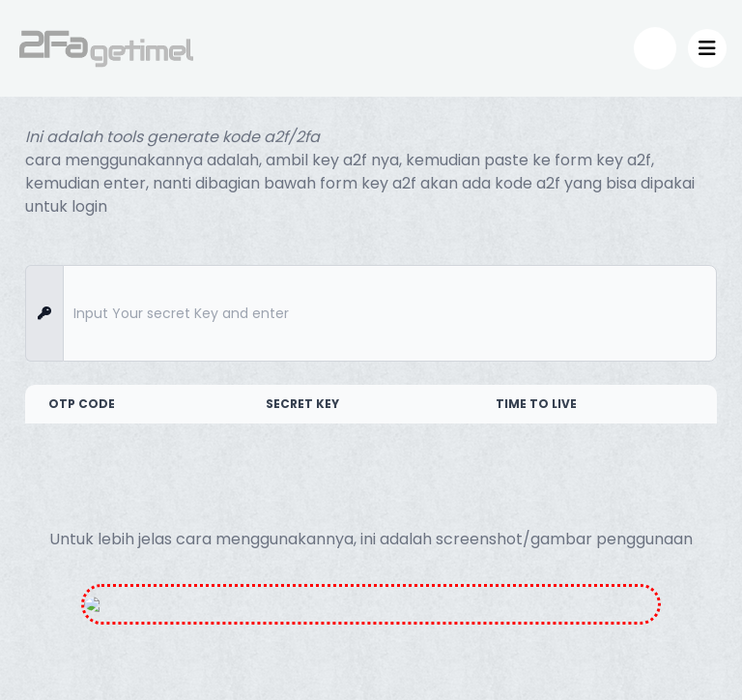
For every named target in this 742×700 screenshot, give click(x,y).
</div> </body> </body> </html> (371, 350)
